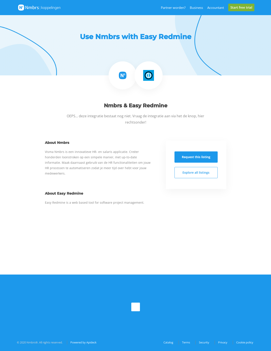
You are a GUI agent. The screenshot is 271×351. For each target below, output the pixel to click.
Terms (186, 342)
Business (196, 7)
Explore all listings (195, 172)
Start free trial (241, 7)
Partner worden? (173, 7)
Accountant (215, 7)
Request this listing (196, 157)
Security (204, 342)
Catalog (168, 342)
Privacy (222, 342)
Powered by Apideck (83, 342)
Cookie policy (244, 342)
